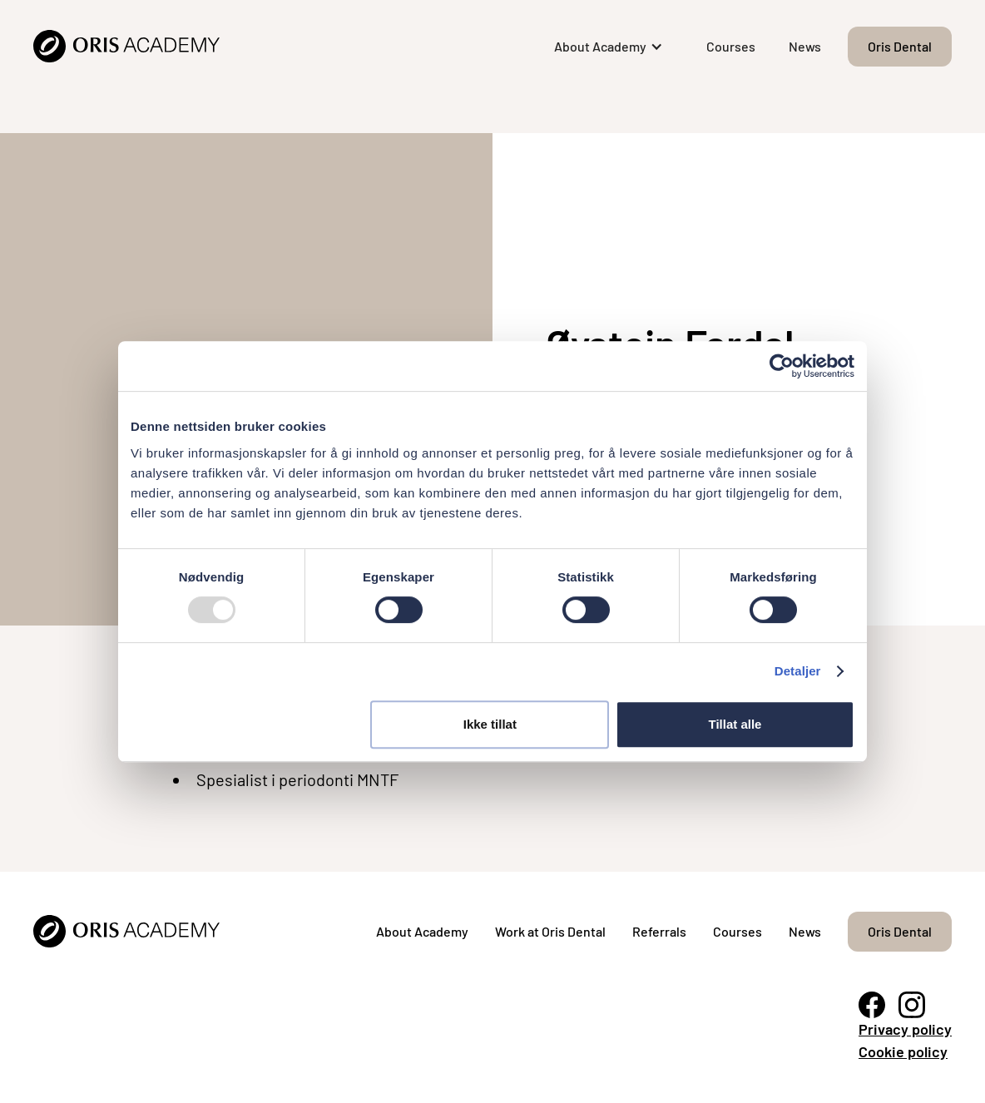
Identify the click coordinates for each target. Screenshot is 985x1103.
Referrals (659, 931)
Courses (730, 46)
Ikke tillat (490, 724)
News (805, 46)
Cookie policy (903, 1051)
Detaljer (798, 671)
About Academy (422, 931)
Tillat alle (734, 724)
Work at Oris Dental (550, 931)
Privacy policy (905, 1029)
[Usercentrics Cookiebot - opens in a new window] (781, 366)
